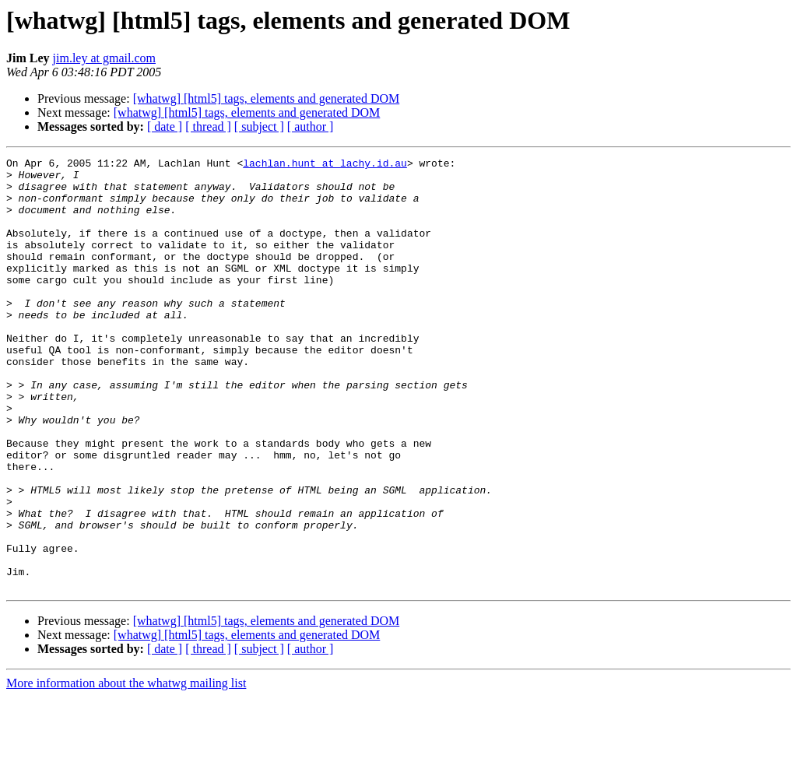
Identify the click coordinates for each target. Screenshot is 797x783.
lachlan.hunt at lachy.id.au (325, 165)
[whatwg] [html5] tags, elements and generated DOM (266, 98)
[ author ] (310, 126)
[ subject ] (259, 126)
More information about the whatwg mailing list (126, 769)
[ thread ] (208, 126)
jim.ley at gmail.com (104, 58)
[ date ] (164, 126)
